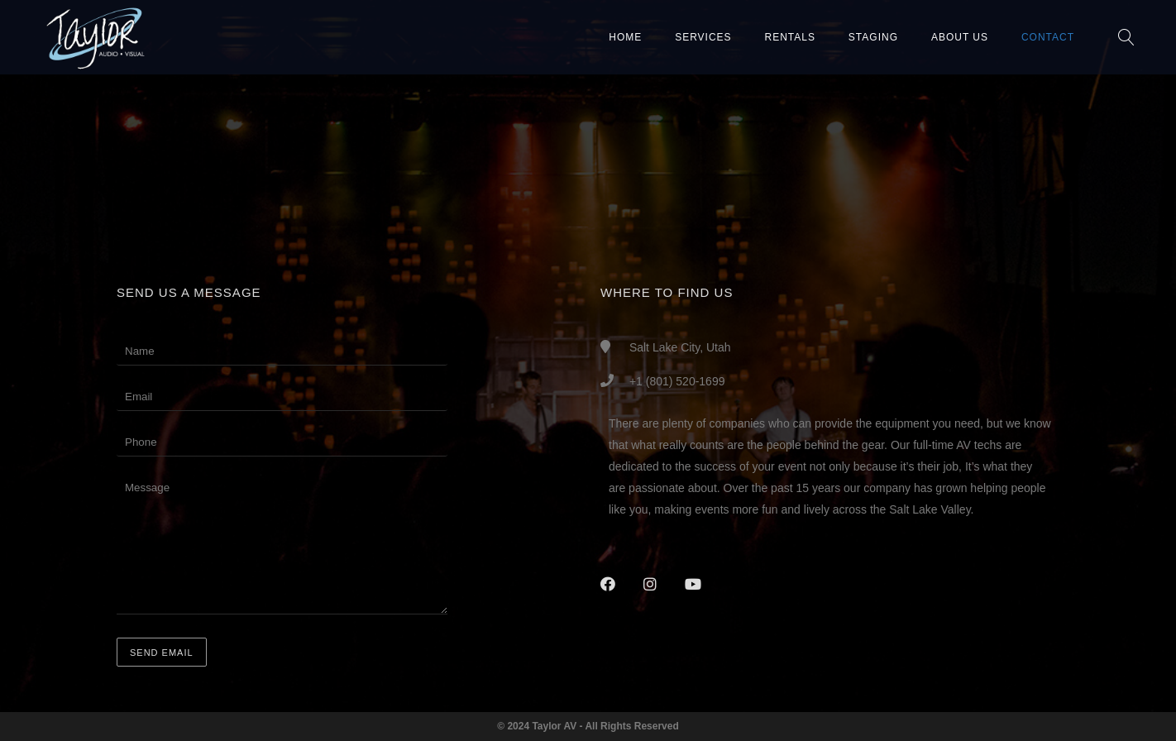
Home (625, 37)
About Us (959, 37)
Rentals (790, 37)
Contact (1047, 37)
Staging (873, 37)
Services (703, 37)
